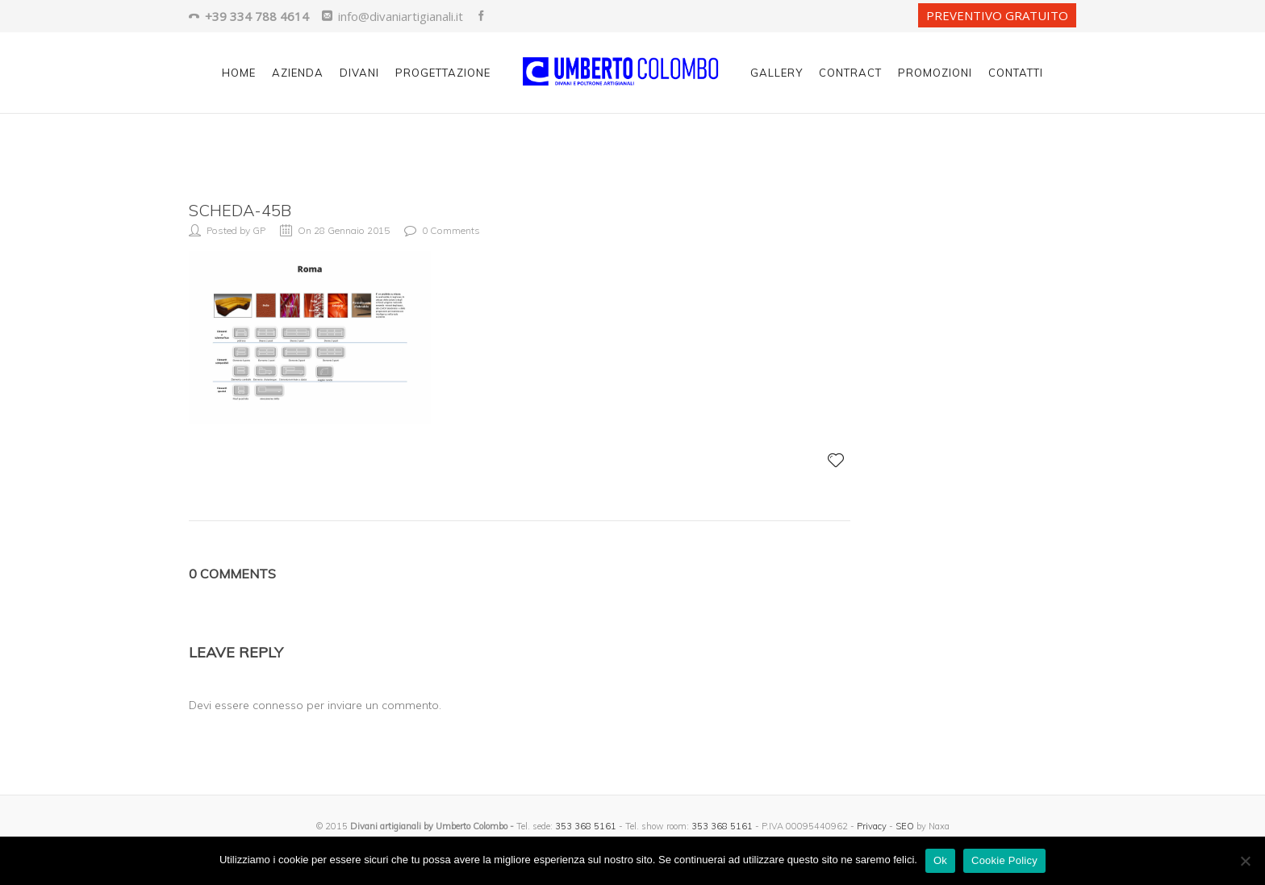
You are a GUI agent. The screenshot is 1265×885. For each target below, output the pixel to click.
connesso (278, 705)
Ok (940, 860)
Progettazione (443, 72)
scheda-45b (240, 210)
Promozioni (935, 72)
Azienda (298, 72)
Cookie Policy (1004, 860)
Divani (359, 72)
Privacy (872, 826)
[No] (1245, 861)
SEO (905, 826)
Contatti (1015, 72)
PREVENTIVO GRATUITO (997, 15)
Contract (850, 72)
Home (239, 72)
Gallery (776, 72)
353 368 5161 (585, 826)
